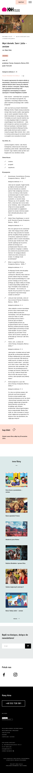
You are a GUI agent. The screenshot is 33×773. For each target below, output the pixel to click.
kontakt (4, 734)
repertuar (21, 2)
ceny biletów (6, 732)
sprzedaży (16, 730)
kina (10, 730)
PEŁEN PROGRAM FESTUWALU (11, 76)
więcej (15, 618)
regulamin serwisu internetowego (12, 728)
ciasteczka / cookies (8, 736)
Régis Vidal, (8, 50)
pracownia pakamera (12, 765)
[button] (30, 24)
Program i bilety (7, 36)
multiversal (23, 765)
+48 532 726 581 (13, 703)
